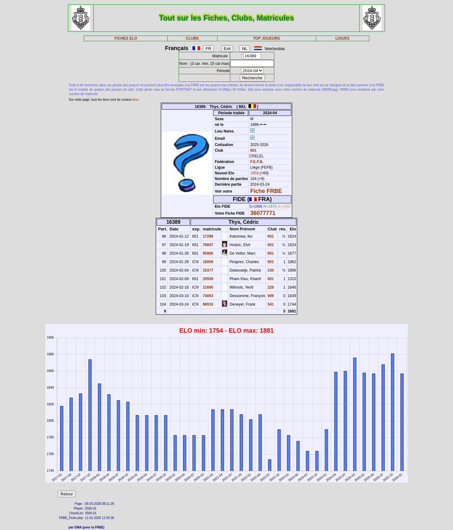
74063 (207, 296)
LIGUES (342, 38)
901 (270, 262)
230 (270, 270)
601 (252, 150)
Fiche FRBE (266, 191)
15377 (207, 270)
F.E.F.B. (256, 162)
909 (270, 296)
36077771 (262, 213)
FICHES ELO (126, 38)
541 (270, 304)
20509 (207, 279)
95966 (207, 253)
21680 (207, 287)
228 (270, 287)
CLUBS (192, 38)
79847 (207, 245)
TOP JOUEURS (266, 38)
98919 (207, 304)
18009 (207, 262)
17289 (207, 236)
